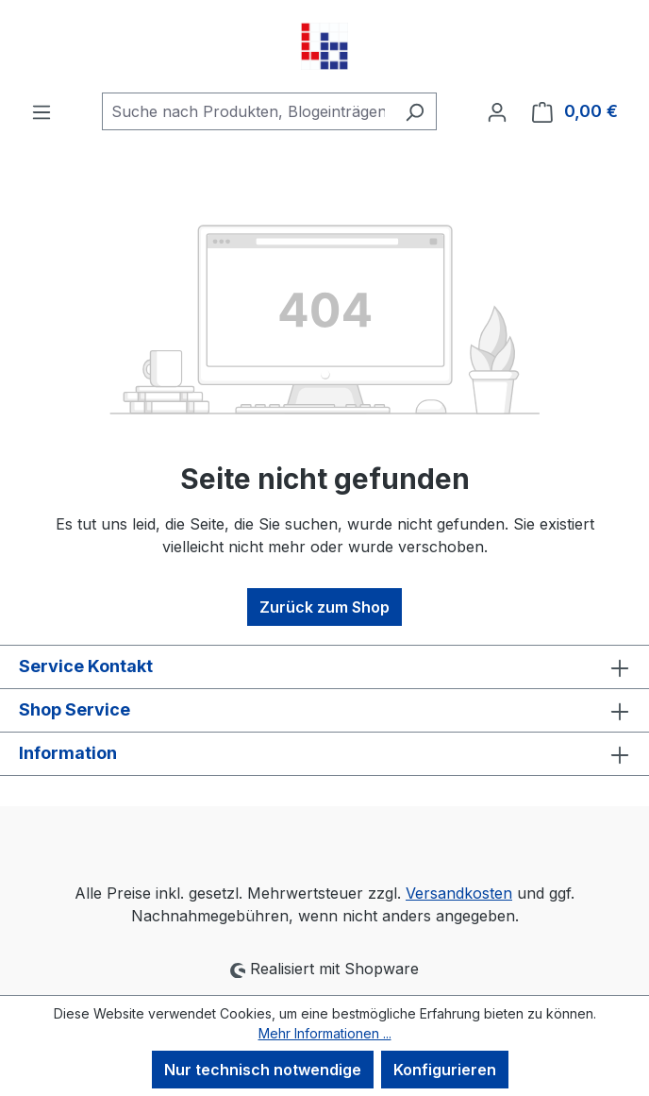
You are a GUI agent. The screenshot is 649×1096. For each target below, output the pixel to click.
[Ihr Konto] (497, 111)
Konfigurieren (444, 1069)
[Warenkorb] (575, 111)
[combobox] (247, 111)
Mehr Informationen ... (324, 1033)
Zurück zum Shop (324, 607)
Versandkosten (459, 893)
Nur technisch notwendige (262, 1069)
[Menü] (41, 111)
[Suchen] (414, 111)
